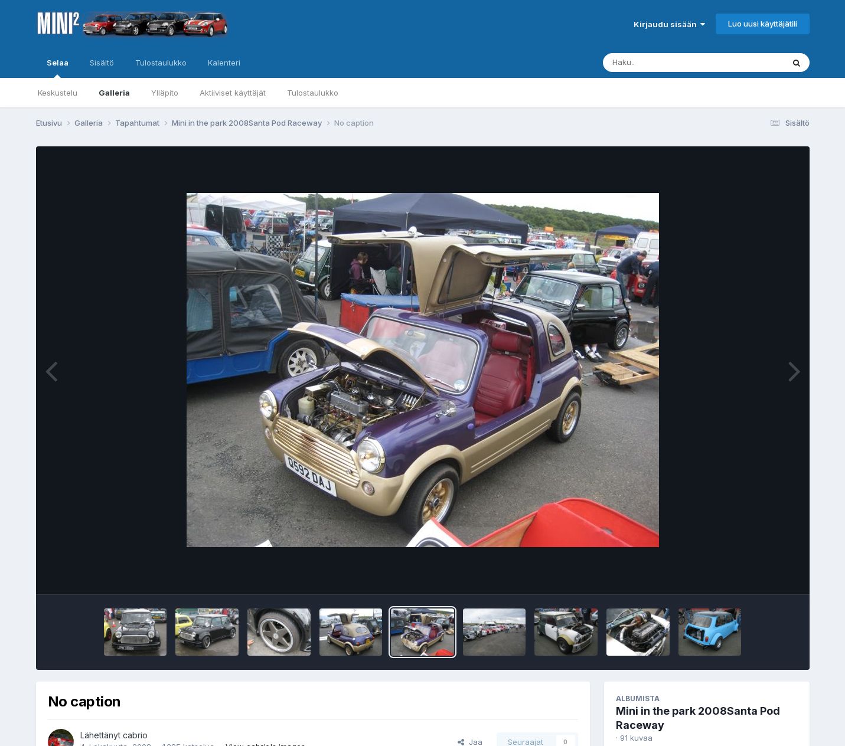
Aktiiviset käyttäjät (233, 92)
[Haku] (671, 62)
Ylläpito (164, 92)
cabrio (135, 735)
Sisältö (102, 62)
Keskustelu (57, 92)
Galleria (114, 92)
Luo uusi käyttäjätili (762, 23)
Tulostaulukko (312, 92)
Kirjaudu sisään (669, 24)
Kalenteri (224, 62)
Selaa (57, 68)
